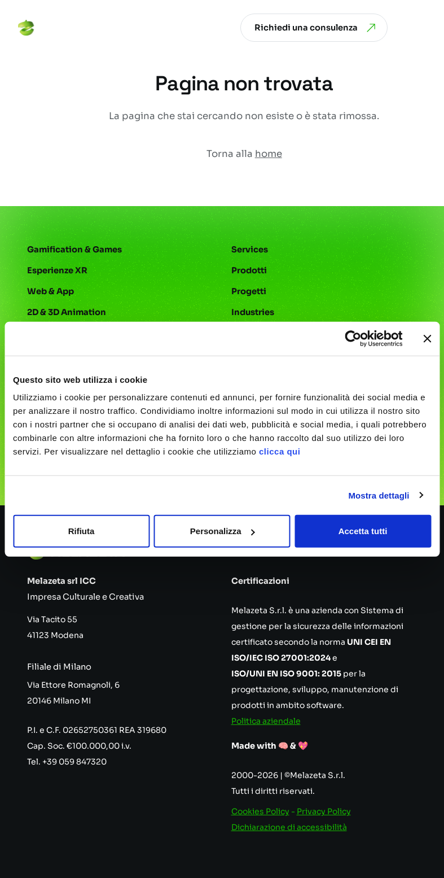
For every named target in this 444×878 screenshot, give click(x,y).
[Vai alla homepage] (61, 28)
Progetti (248, 291)
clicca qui (279, 451)
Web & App (50, 291)
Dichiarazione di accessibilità (289, 827)
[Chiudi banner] (427, 338)
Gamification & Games (74, 249)
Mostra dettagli (378, 495)
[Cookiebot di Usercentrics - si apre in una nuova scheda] (353, 338)
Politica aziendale (266, 721)
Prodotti (249, 270)
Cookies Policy (260, 811)
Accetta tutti (363, 531)
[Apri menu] (418, 27)
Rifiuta (81, 531)
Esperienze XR (57, 270)
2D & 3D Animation (66, 312)
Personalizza (222, 531)
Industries (252, 312)
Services (249, 249)
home (268, 154)
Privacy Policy (324, 811)
